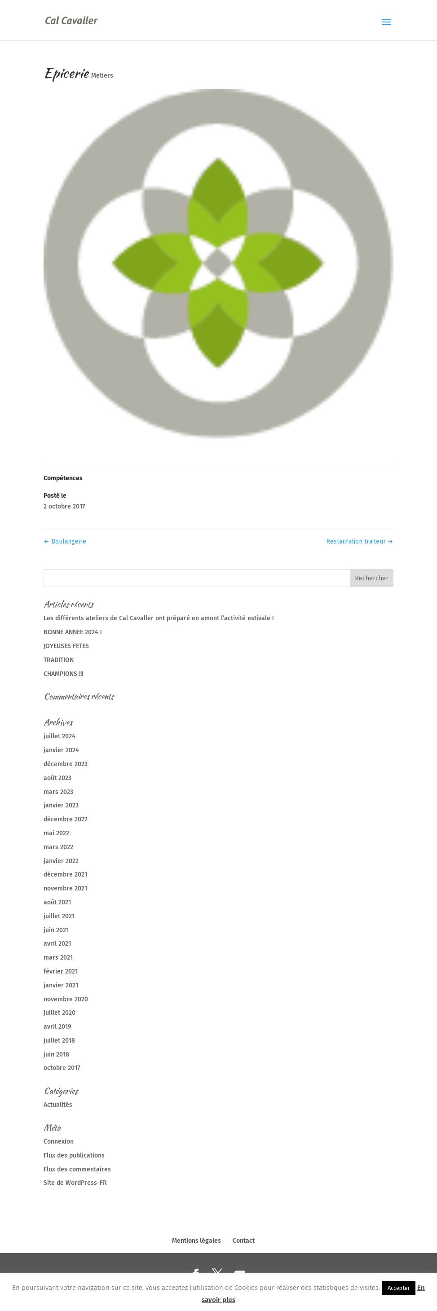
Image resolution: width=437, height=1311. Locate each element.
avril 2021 (57, 943)
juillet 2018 (59, 1040)
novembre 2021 (65, 888)
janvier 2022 (61, 861)
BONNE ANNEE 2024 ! (73, 632)
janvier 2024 (61, 750)
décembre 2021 (65, 874)
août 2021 (57, 902)
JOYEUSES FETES (66, 646)
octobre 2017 (62, 1068)
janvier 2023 (61, 805)
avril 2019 (57, 1026)
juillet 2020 (59, 1013)
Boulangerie (65, 541)
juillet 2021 (59, 916)
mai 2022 (56, 833)
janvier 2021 (61, 985)
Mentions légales (196, 1241)
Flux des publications (74, 1155)
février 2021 (61, 971)
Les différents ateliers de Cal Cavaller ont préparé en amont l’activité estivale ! (159, 618)
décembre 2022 (66, 819)
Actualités (58, 1105)
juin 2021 (56, 930)
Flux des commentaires (77, 1169)
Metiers (102, 75)
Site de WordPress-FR (75, 1183)
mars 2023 (58, 792)
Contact (244, 1241)
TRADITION (59, 660)
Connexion (59, 1141)
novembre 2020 (66, 999)
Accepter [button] (399, 1288)
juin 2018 (56, 1054)
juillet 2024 (59, 736)
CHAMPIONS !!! (63, 674)
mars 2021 (58, 957)
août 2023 (57, 778)
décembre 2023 (66, 764)
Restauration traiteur (359, 541)
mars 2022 (58, 847)
